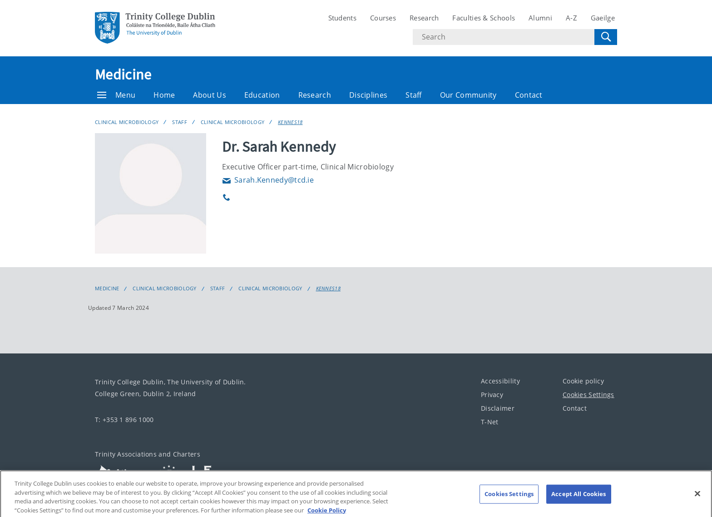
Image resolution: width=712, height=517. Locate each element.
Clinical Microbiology (126, 122)
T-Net (490, 422)
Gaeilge (603, 17)
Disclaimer (497, 408)
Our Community (468, 95)
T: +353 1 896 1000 (124, 419)
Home (164, 95)
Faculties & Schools (483, 17)
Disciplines (368, 95)
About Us (209, 95)
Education (262, 95)
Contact (529, 95)
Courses (383, 17)
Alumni (540, 17)
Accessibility (500, 381)
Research (424, 17)
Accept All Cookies (578, 501)
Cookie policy (583, 381)
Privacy (492, 394)
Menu (116, 95)
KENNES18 (290, 122)
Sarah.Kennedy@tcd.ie (268, 179)
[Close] (697, 501)
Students (342, 17)
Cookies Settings (588, 394)
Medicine (123, 74)
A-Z (571, 17)
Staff (413, 95)
